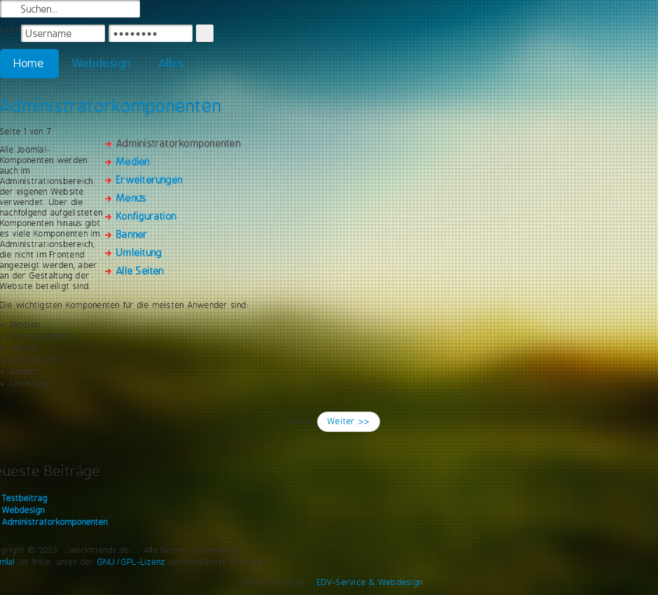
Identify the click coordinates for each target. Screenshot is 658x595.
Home (29, 63)
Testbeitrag (25, 498)
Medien (133, 161)
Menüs (131, 198)
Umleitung (139, 252)
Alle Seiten (140, 270)
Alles (171, 63)
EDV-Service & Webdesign (370, 582)
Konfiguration (146, 216)
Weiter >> (349, 421)
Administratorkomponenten (111, 105)
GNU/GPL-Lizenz (131, 562)
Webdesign (102, 63)
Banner (132, 234)
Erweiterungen (149, 180)
